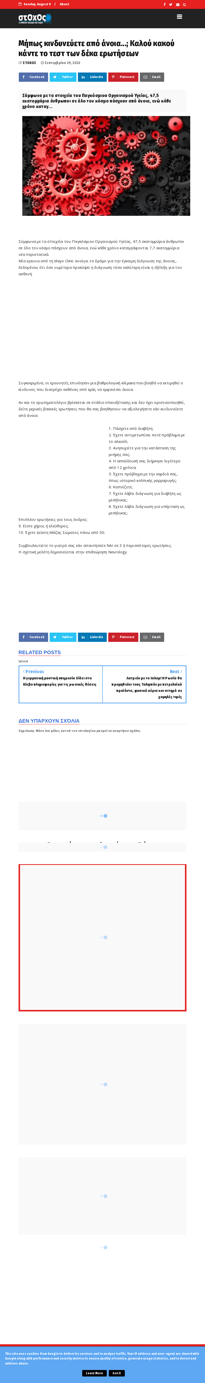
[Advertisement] (102, 325)
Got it (117, 1373)
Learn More (94, 1373)
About (64, 4)
